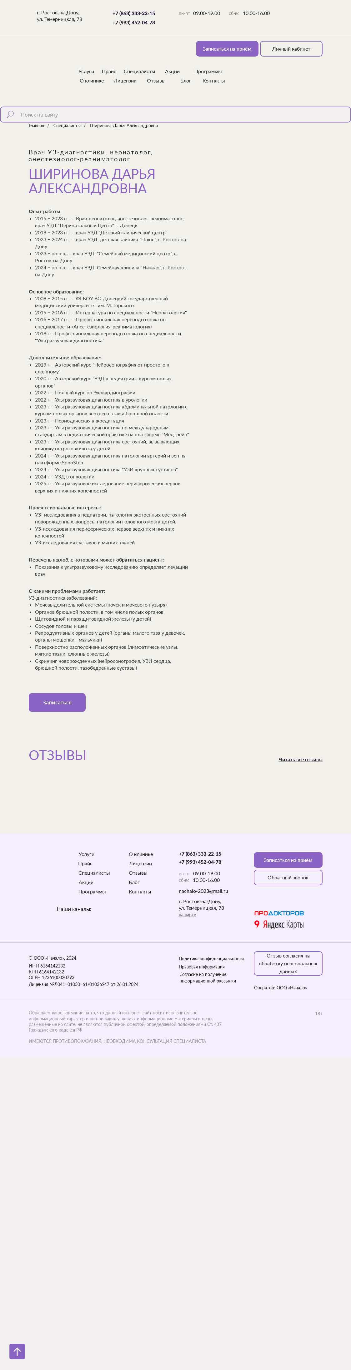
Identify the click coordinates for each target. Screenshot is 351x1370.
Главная (36, 125)
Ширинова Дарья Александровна (124, 125)
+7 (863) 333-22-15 (134, 13)
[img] (49, 59)
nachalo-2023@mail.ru (203, 891)
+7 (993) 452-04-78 (134, 22)
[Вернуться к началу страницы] (17, 1351)
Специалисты (67, 125)
